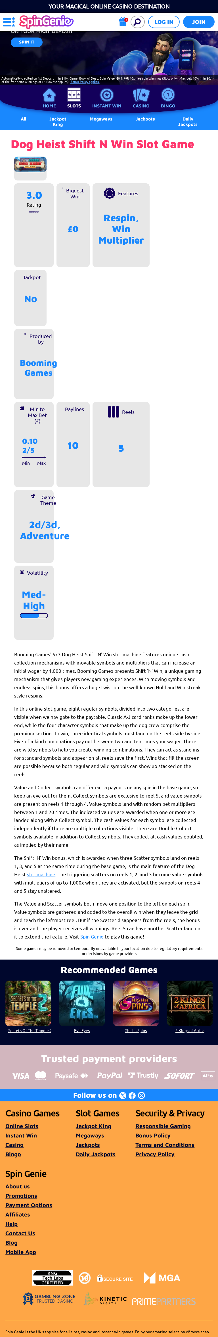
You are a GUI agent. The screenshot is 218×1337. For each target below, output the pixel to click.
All (23, 118)
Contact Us (20, 1233)
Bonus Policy (153, 1135)
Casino (141, 105)
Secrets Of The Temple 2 (29, 1030)
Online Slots (21, 1126)
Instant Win (106, 105)
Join (199, 21)
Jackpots (88, 1144)
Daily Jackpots (188, 121)
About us (17, 1186)
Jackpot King (57, 121)
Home (49, 105)
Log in (163, 21)
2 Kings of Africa (189, 1030)
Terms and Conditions (164, 1144)
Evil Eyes (82, 1030)
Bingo (168, 105)
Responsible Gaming (163, 1126)
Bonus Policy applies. (85, 81)
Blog (11, 1242)
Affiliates (17, 1214)
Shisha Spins (136, 1030)
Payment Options (28, 1205)
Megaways (90, 1135)
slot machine (41, 874)
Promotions (21, 1195)
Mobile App (20, 1252)
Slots (74, 105)
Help (11, 1223)
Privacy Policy (155, 1154)
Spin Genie (92, 936)
